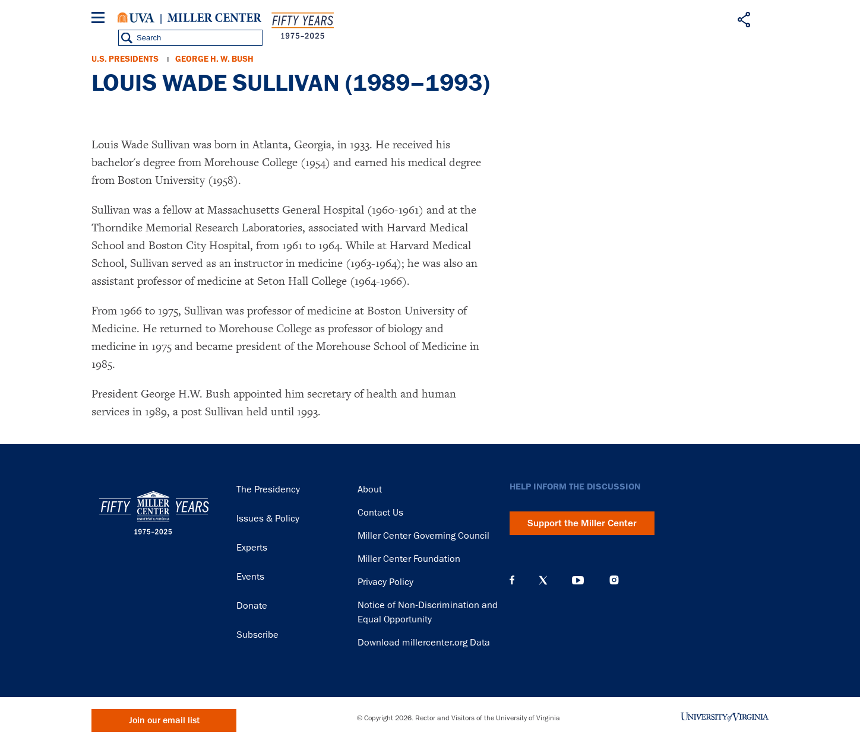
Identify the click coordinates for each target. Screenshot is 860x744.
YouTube (578, 580)
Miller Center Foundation (409, 559)
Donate (251, 606)
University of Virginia (136, 18)
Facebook (512, 580)
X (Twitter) (543, 580)
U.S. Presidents (125, 59)
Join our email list (164, 720)
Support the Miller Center (582, 523)
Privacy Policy (385, 582)
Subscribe (257, 635)
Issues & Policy (267, 518)
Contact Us (380, 513)
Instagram (614, 580)
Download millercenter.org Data (424, 642)
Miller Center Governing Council (423, 536)
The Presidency (268, 489)
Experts (251, 548)
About (370, 489)
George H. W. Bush (214, 59)
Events (250, 577)
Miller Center (214, 18)
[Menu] (100, 19)
